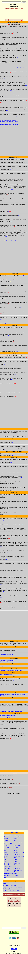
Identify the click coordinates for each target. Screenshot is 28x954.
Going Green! (7, 863)
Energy (6, 854)
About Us (15, 941)
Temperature (17, 865)
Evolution (6, 856)
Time (15, 866)
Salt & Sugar (17, 854)
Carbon (6, 845)
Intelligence (7, 875)
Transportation (17, 868)
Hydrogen (6, 870)
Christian (6, 847)
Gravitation (7, 868)
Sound (15, 859)
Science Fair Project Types (10, 885)
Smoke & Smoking (19, 856)
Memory (16, 838)
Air (4, 836)
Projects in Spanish (19, 852)
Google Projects (8, 866)
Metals (15, 840)
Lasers (6, 877)
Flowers (6, 859)
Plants (15, 850)
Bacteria (6, 840)
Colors (5, 849)
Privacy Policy (4, 941)
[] (24, 524)
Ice (5, 872)
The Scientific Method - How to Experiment (14, 887)
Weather (16, 875)
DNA (5, 850)
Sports (15, 861)
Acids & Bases (8, 835)
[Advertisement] (14, 14)
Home (4, 883)
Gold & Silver (7, 865)
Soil (15, 858)
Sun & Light (17, 863)
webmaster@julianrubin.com (14, 945)
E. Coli (5, 852)
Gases (5, 861)
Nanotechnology (18, 845)
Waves (15, 873)
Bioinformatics (7, 842)
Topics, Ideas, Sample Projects (11, 890)
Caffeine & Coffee (8, 843)
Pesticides (16, 849)
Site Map (10, 941)
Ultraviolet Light (18, 870)
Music (15, 843)
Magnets (16, 835)
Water (15, 872)
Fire (5, 858)
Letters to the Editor (22, 941)
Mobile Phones (18, 842)
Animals (6, 838)
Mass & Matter (18, 836)
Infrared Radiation (8, 873)
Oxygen (16, 847)
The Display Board (8, 888)
